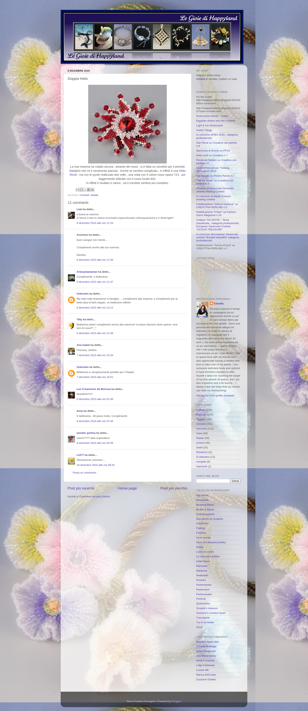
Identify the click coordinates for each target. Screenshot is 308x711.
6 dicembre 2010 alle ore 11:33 (95, 223)
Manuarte (201, 565)
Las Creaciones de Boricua (94, 389)
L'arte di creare (205, 551)
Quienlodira (203, 603)
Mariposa (201, 570)
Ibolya (199, 547)
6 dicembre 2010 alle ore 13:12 (95, 307)
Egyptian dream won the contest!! (216, 120)
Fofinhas (201, 532)
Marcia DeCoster (206, 674)
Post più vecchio (173, 488)
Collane (200, 409)
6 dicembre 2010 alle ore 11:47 (95, 281)
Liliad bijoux (203, 561)
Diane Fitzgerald (205, 651)
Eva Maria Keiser (206, 655)
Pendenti (201, 452)
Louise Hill (202, 670)
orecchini (201, 428)
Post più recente (81, 488)
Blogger (176, 701)
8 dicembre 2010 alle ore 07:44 (95, 421)
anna (80, 410)
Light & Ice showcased (209, 125)
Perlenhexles (204, 584)
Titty (79, 319)
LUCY (80, 454)
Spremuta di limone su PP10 (213, 150)
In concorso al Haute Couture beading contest (213, 198)
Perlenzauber (204, 594)
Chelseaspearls (205, 514)
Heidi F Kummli (205, 660)
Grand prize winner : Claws (212, 115)
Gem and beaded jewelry (211, 542)
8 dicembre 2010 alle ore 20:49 (95, 442)
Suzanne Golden (206, 679)
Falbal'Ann (202, 523)
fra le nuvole (203, 537)
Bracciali (201, 414)
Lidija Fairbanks (205, 665)
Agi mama (202, 495)
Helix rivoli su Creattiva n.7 (212, 155)
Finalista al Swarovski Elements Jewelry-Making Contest (215, 190)
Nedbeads (202, 575)
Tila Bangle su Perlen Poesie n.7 (215, 175)
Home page (127, 488)
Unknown (83, 293)
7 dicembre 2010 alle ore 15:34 (95, 355)
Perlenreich (203, 589)
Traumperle (203, 617)
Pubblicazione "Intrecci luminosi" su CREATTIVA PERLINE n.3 (217, 206)
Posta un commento (84, 472)
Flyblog (200, 528)
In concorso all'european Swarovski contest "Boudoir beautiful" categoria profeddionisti (217, 237)
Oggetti (200, 419)
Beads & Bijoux (205, 509)
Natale (94, 195)
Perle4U (201, 580)
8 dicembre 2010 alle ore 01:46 (95, 399)
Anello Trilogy (204, 130)
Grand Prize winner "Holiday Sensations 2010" (212, 169)
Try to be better (205, 622)
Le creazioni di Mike (208, 556)
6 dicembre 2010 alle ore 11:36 (95, 259)
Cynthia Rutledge (206, 646)
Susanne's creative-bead (210, 612)
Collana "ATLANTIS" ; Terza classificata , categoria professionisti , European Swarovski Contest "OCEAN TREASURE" (218, 224)
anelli (199, 447)
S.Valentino (203, 456)
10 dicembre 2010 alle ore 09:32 (96, 465)
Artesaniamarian (87, 271)
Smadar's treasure (207, 608)
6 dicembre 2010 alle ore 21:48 (95, 333)
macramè (201, 466)
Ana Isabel (83, 344)
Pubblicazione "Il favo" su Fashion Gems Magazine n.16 (216, 214)
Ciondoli (84, 195)
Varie (199, 433)
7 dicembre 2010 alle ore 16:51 (95, 377)
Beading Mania (205, 504)
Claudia (219, 303)
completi (201, 461)
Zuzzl (199, 627)
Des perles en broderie (209, 518)
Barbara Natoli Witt (207, 641)
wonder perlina (86, 432)
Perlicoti (201, 598)
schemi (200, 442)
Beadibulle (202, 500)
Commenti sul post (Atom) (94, 496)
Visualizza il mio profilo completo (215, 395)
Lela (79, 209)
